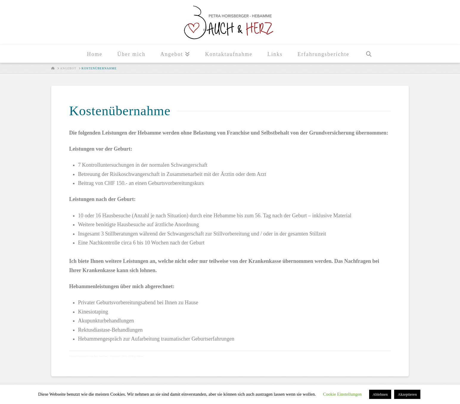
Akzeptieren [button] (407, 394)
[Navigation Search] (368, 54)
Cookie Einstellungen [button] (342, 394)
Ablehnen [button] (380, 394)
